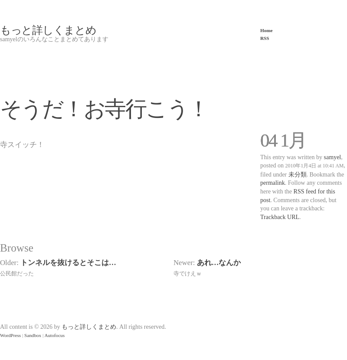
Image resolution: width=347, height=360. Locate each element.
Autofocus (54, 335)
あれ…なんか (219, 263)
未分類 (297, 174)
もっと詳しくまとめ (48, 30)
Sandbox (32, 335)
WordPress (10, 335)
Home (266, 30)
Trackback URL (279, 217)
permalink (272, 183)
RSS (264, 38)
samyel (332, 157)
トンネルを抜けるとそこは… (68, 263)
